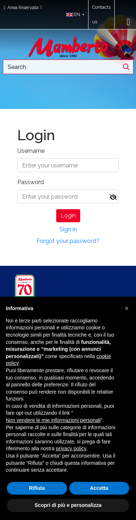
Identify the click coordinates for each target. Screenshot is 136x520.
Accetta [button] (99, 488)
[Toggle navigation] (129, 22)
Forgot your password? (68, 240)
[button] (74, 14)
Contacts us (101, 14)
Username (31, 150)
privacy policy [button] (71, 448)
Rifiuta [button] (37, 488)
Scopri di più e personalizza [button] (67, 505)
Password (30, 182)
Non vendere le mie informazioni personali (53, 420)
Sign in (68, 229)
